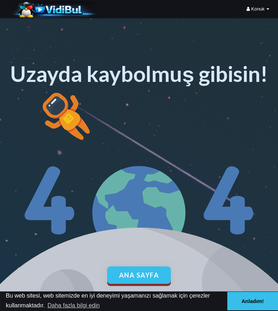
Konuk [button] (258, 9)
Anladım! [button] (252, 301)
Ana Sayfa (139, 275)
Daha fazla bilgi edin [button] (73, 305)
